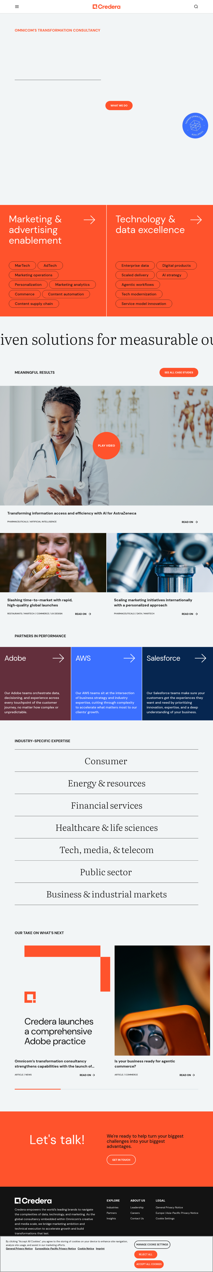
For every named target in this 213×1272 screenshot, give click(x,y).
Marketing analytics (72, 288)
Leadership (137, 1207)
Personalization (28, 288)
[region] (106, 1254)
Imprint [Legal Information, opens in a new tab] (100, 1248)
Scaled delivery (135, 279)
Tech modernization (139, 298)
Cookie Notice (86, 1248)
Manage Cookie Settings (152, 1244)
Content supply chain (34, 307)
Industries (112, 1207)
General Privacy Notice (169, 1207)
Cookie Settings (165, 1218)
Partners (112, 1213)
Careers (135, 1213)
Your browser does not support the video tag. (106, 169)
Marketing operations (33, 279)
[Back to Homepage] (106, 6)
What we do (119, 113)
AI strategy (171, 279)
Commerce (25, 298)
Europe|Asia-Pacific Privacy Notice (55, 1248)
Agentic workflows (138, 288)
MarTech (22, 269)
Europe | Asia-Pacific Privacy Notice (177, 1213)
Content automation (66, 298)
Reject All (145, 1254)
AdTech (50, 269)
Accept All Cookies (149, 1264)
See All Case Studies (179, 376)
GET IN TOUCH (121, 1163)
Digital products (176, 269)
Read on (190, 526)
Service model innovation (144, 307)
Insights (111, 1218)
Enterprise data (135, 269)
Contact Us (137, 1218)
